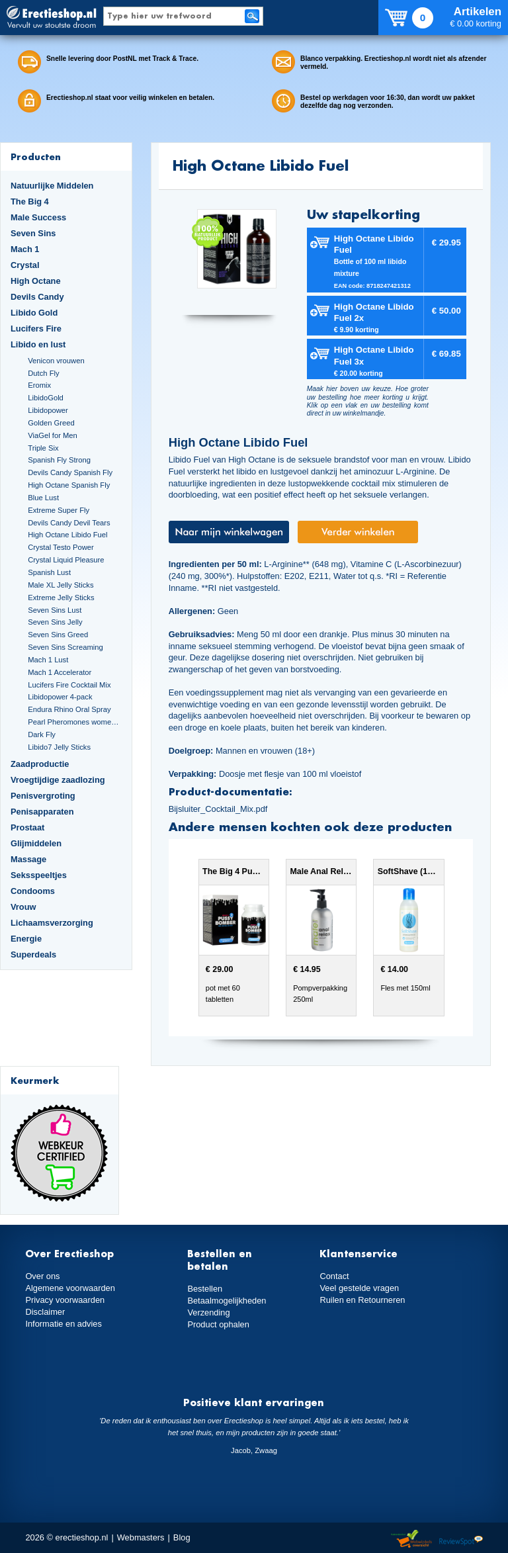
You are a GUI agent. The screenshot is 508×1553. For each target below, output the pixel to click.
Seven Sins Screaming (65, 647)
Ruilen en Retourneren (362, 1300)
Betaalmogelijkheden (226, 1301)
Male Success (38, 217)
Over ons (42, 1276)
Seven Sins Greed (58, 635)
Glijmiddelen (36, 843)
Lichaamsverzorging (52, 923)
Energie (26, 939)
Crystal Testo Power (61, 547)
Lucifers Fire (36, 328)
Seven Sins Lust (54, 610)
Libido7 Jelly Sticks (59, 747)
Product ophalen (218, 1324)
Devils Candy (37, 297)
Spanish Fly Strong (59, 460)
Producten (36, 156)
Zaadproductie (40, 764)
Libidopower (48, 410)
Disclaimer (45, 1312)
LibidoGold (46, 398)
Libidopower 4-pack (60, 697)
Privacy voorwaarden (65, 1300)
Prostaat (27, 827)
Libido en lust (38, 344)
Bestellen (204, 1289)
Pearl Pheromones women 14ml (74, 722)
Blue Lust (43, 498)
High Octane (36, 281)
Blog (181, 1537)
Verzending (208, 1312)
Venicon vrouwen (56, 361)
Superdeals (33, 954)
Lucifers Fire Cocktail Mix (69, 685)
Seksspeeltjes (39, 875)
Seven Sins (33, 233)
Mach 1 (25, 249)
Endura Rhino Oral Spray (69, 709)
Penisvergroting (43, 796)
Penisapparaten (42, 812)
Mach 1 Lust (48, 660)
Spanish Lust (49, 572)
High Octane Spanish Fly (69, 485)
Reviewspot (461, 1539)
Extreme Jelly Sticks (61, 597)
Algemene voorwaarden (70, 1288)
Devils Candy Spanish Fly (70, 472)
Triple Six (43, 448)
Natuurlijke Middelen (52, 186)
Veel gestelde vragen (359, 1288)
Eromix (39, 385)
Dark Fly (42, 734)
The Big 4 (30, 201)
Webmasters (141, 1537)
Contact (334, 1276)
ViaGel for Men (52, 435)
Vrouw (23, 907)
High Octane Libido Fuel (67, 535)
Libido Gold (34, 313)
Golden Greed (51, 423)
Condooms (33, 891)
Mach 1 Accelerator (59, 672)
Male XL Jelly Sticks (60, 585)
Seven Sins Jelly (55, 622)
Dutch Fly (43, 373)
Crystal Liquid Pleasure (66, 560)
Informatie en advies (63, 1324)
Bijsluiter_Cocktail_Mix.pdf (218, 809)
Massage (28, 859)
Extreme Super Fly (58, 510)
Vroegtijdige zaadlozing (58, 780)
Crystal (25, 265)
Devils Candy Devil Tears (69, 523)
